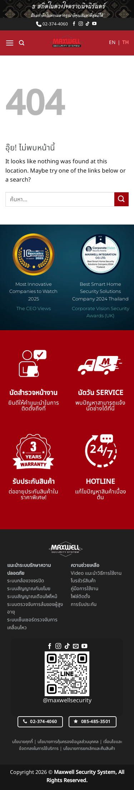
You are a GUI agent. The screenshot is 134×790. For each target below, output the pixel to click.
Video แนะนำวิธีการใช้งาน (96, 573)
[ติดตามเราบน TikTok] (87, 24)
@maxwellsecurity (67, 700)
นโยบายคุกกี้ (22, 741)
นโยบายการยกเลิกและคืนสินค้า (89, 748)
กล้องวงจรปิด (30, 580)
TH (125, 42)
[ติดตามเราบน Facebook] (74, 24)
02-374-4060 (52, 24)
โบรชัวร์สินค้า (83, 580)
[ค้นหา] (21, 43)
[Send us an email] (76, 646)
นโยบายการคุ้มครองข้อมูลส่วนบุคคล (68, 741)
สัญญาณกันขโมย (33, 588)
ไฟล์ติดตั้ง (80, 596)
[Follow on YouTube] (94, 24)
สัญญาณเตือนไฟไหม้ (37, 596)
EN (112, 42)
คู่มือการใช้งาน (84, 588)
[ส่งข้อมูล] (121, 199)
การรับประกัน (83, 604)
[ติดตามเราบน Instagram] (81, 24)
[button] (9, 43)
